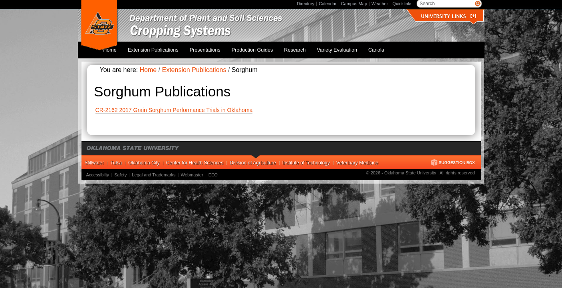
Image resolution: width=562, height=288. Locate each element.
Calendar (328, 3)
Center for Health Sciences (194, 158)
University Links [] (448, 16)
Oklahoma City (144, 158)
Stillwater (94, 158)
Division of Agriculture (253, 158)
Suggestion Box (453, 158)
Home (138, 47)
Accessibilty (97, 170)
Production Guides (267, 47)
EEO (213, 170)
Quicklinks (402, 3)
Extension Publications (176, 47)
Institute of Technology (306, 158)
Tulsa (116, 158)
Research (305, 47)
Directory (305, 3)
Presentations (224, 47)
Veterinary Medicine (357, 158)
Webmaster (192, 170)
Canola (378, 47)
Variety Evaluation (343, 47)
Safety (120, 170)
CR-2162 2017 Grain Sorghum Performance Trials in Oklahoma (174, 105)
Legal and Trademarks (153, 170)
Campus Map (354, 3)
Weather (379, 3)
